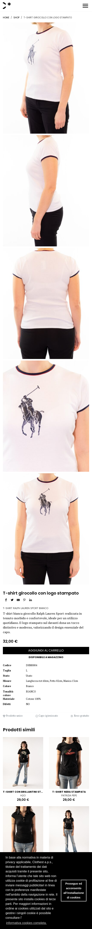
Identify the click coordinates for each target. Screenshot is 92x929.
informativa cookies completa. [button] (26, 923)
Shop (16, 17)
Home (6, 17)
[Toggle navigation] (85, 6)
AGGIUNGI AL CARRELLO (46, 650)
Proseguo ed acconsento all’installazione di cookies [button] (73, 890)
